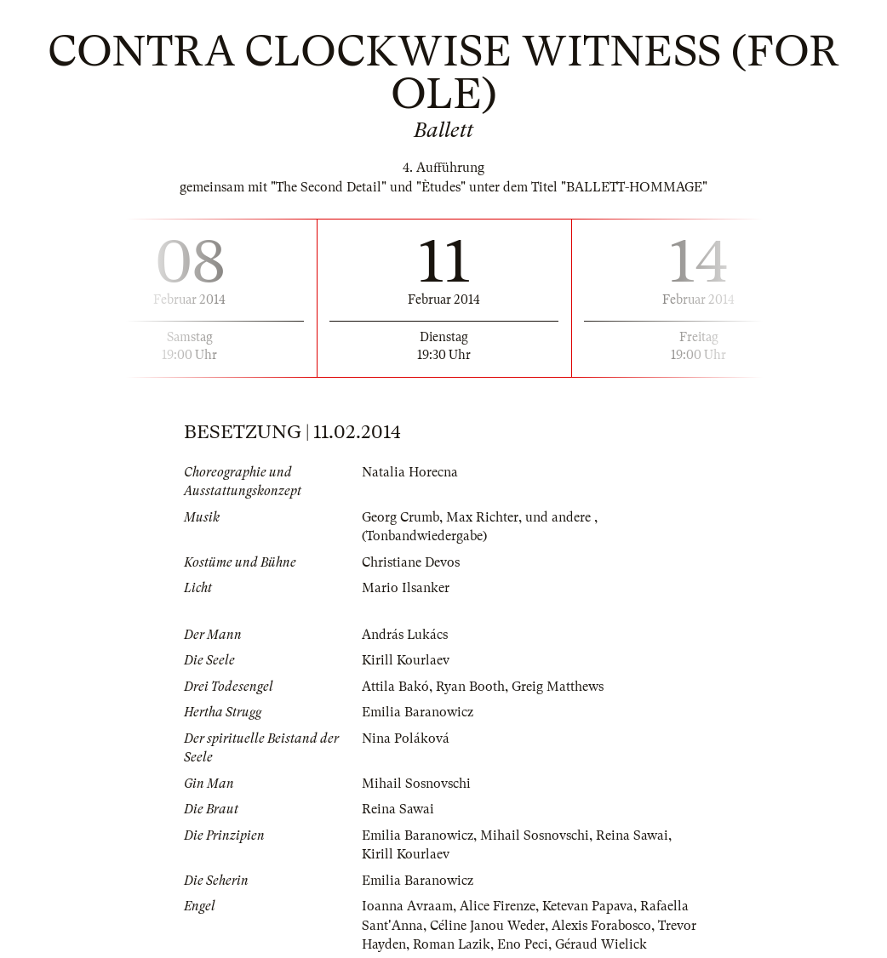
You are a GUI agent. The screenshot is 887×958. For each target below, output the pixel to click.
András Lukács (405, 634)
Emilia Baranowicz (417, 712)
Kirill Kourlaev (405, 660)
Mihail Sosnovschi (416, 783)
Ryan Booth (470, 686)
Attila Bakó (395, 686)
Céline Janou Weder (487, 925)
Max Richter (482, 517)
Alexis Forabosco (601, 925)
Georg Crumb (400, 517)
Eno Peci (523, 944)
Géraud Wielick (602, 944)
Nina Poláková (405, 738)
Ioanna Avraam (407, 906)
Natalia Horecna (410, 472)
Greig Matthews (558, 686)
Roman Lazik (452, 944)
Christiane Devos (411, 562)
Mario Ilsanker (405, 588)
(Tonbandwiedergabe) (424, 536)
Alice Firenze (497, 906)
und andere (559, 517)
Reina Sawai (398, 809)
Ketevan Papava (587, 906)
